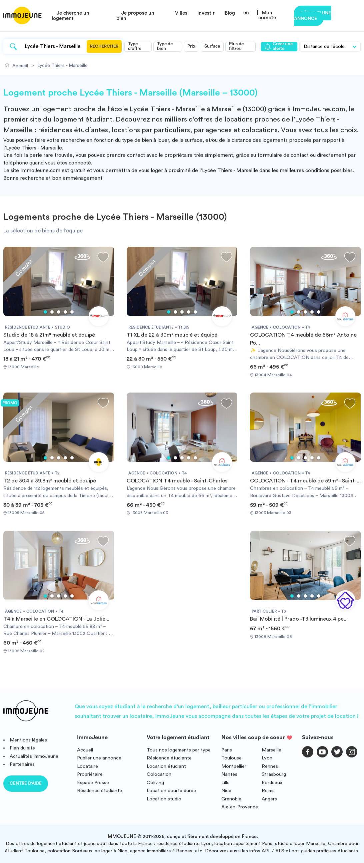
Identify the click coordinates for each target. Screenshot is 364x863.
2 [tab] (52, 312)
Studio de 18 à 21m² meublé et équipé (49, 335)
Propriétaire (90, 774)
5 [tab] (72, 312)
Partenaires (22, 764)
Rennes (270, 766)
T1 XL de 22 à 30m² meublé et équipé (172, 335)
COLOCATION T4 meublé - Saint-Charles (177, 480)
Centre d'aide (26, 783)
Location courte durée (171, 790)
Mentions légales (28, 739)
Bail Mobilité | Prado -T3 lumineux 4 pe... (299, 619)
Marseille (271, 749)
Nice (226, 790)
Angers (269, 798)
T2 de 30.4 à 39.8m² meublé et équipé (49, 480)
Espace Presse (93, 782)
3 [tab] (58, 312)
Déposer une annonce (312, 16)
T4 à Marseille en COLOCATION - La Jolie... (56, 619)
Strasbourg (274, 774)
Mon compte (267, 15)
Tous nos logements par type (179, 749)
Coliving (155, 782)
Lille (225, 782)
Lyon (267, 757)
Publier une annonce (99, 757)
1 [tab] (45, 312)
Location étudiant (166, 766)
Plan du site (22, 747)
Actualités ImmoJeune (34, 756)
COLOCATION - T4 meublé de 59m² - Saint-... (305, 480)
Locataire (87, 766)
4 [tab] (65, 312)
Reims (268, 790)
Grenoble (231, 798)
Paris (226, 749)
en (246, 12)
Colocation (159, 774)
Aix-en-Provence (239, 806)
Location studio (164, 798)
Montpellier (233, 766)
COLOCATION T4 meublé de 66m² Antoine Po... (303, 339)
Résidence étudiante (99, 790)
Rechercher (104, 46)
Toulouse (231, 757)
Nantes (229, 774)
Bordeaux (272, 782)
